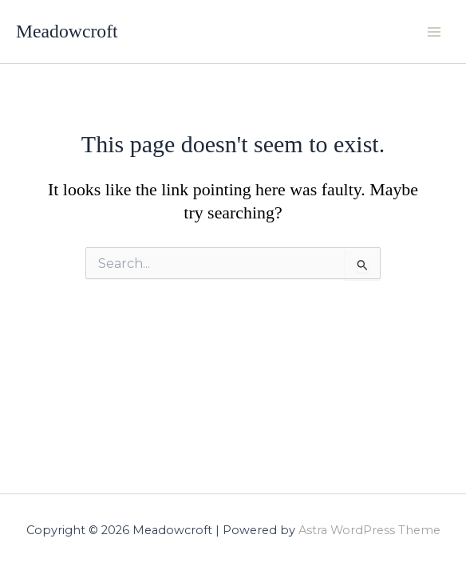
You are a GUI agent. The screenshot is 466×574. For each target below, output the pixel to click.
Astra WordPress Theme (369, 530)
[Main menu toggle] (434, 31)
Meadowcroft (67, 31)
